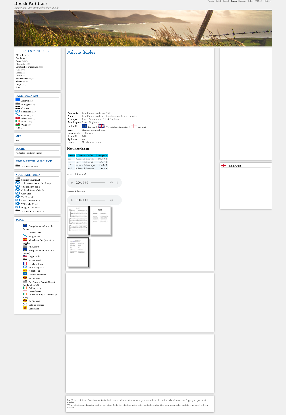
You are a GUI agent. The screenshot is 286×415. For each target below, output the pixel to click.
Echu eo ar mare (36, 304)
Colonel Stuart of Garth (32, 190)
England (142, 127)
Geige (18, 84)
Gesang (19, 61)
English (218, 1)
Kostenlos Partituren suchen (29, 152)
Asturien (25, 100)
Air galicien (34, 236)
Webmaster (175, 405)
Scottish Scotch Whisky (32, 211)
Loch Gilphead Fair (30, 200)
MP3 (18, 140)
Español (226, 1)
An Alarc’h (34, 246)
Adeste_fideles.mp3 (85, 165)
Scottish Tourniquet (30, 179)
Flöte (18, 69)
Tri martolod (35, 260)
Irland (24, 121)
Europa (91, 127)
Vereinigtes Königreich (117, 127)
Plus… (19, 87)
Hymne (85, 130)
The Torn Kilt (27, 197)
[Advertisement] (140, 83)
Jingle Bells (34, 256)
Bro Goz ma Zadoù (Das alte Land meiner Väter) (39, 283)
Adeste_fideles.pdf (85, 159)
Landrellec (34, 308)
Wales (24, 124)
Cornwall (25, 108)
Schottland (26, 111)
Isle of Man (26, 118)
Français (211, 1)
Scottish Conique (29, 166)
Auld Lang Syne (36, 267)
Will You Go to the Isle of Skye (36, 183)
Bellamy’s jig (35, 288)
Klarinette (20, 64)
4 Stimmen (87, 133)
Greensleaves (35, 291)
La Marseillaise (36, 264)
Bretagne (25, 104)
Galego (251, 1)
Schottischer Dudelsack (27, 66)
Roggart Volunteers (30, 207)
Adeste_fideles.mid (85, 168)
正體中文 (259, 1)
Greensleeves (35, 232)
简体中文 (268, 1)
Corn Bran (26, 193)
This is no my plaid (30, 186)
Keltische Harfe (23, 78)
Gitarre (19, 75)
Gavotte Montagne (37, 274)
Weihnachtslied (98, 130)
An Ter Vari (34, 278)
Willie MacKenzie (30, 204)
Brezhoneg (242, 1)
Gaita (18, 72)
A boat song (34, 270)
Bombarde (20, 58)
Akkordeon (21, 55)
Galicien (25, 115)
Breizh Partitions (30, 3)
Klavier (19, 81)
